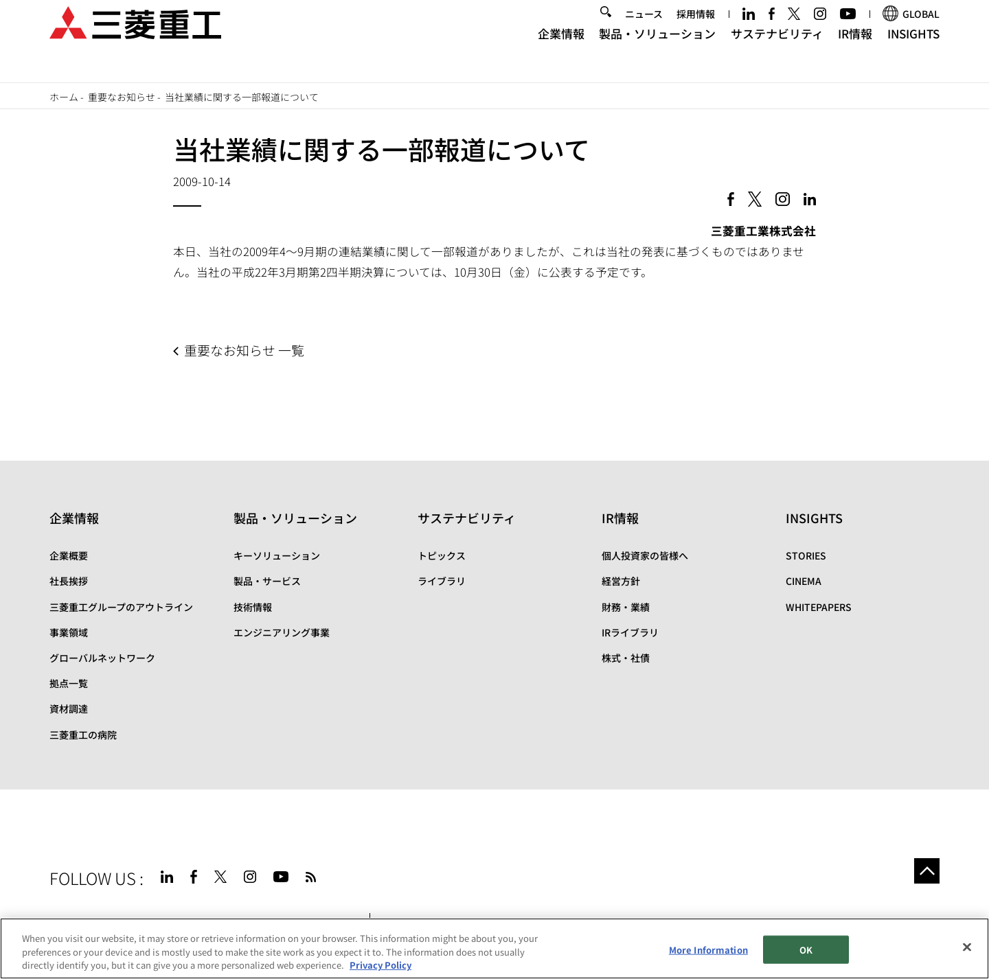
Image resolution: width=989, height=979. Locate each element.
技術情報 (253, 607)
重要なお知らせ (121, 97)
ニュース (644, 32)
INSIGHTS (913, 51)
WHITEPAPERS (819, 607)
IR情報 (855, 51)
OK (805, 950)
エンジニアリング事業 (282, 632)
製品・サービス (267, 581)
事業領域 (68, 632)
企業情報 (561, 51)
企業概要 (68, 555)
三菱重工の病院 (83, 734)
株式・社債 (626, 658)
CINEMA (803, 581)
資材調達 (68, 708)
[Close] (967, 947)
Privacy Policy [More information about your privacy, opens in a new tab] (380, 966)
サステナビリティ (777, 51)
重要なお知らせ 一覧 (244, 350)
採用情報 (696, 32)
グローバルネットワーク (102, 658)
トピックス (442, 555)
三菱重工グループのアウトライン (121, 607)
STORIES (806, 555)
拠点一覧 (68, 683)
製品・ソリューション (657, 51)
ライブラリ (442, 581)
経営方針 (621, 581)
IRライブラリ (630, 632)
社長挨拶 (68, 581)
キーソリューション (277, 555)
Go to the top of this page (923, 874)
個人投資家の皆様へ (645, 555)
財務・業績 (626, 607)
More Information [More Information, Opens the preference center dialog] (708, 950)
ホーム (63, 97)
